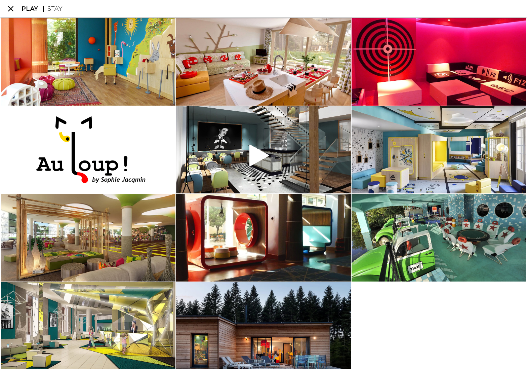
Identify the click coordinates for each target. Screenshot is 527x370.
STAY (55, 9)
